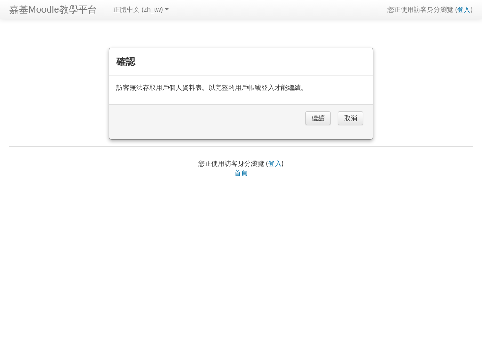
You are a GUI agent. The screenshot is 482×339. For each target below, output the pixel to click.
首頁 (241, 173)
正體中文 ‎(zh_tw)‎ (141, 9)
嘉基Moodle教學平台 (53, 9)
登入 (463, 9)
